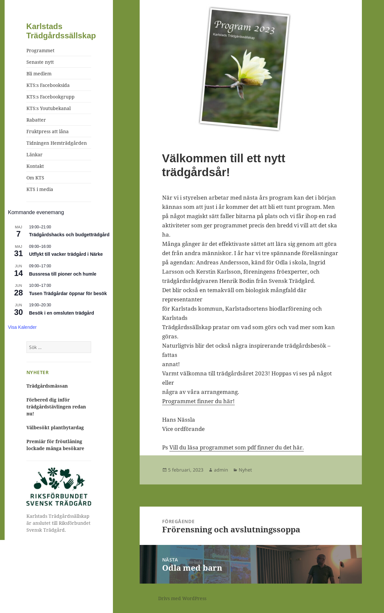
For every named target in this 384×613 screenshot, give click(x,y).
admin (221, 470)
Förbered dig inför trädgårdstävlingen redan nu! (56, 407)
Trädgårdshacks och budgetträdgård (69, 234)
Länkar (34, 154)
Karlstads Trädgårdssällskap (61, 31)
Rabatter (36, 120)
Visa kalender (22, 327)
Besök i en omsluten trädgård (61, 313)
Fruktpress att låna (47, 131)
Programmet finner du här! (198, 401)
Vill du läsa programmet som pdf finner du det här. (236, 447)
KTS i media (39, 189)
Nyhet (245, 470)
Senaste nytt (40, 62)
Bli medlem (39, 73)
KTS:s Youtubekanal (48, 108)
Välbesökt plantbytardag (55, 427)
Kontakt (35, 166)
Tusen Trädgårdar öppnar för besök (68, 293)
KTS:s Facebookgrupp (50, 97)
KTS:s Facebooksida (48, 85)
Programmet (40, 50)
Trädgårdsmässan (47, 386)
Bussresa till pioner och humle (62, 274)
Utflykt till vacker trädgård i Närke (66, 254)
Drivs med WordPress (182, 598)
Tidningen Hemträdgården (56, 143)
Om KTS (35, 177)
